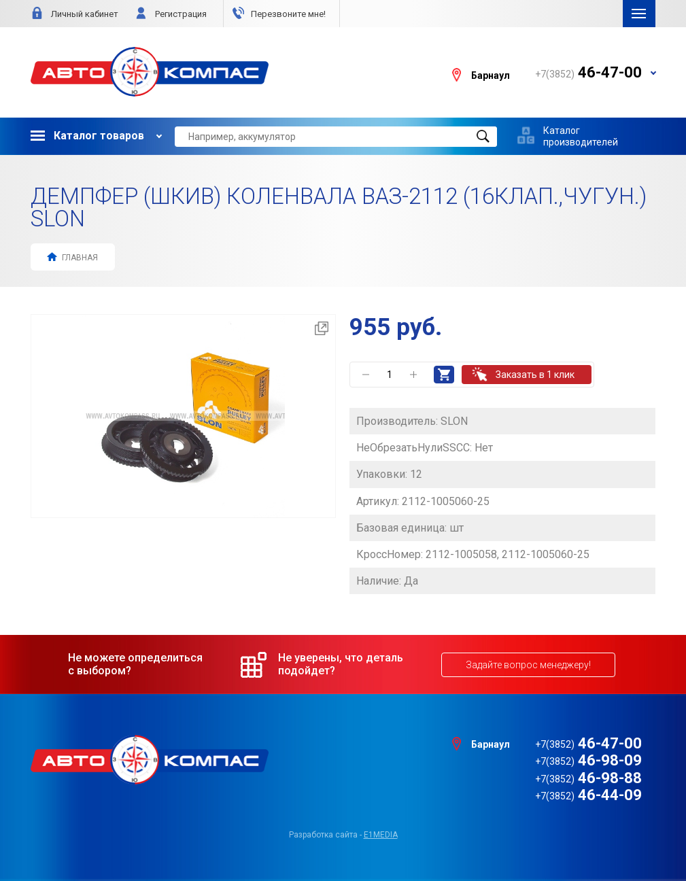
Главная (72, 256)
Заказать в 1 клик (535, 374)
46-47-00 (588, 743)
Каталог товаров (87, 135)
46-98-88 (588, 778)
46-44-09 (588, 795)
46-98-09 (588, 760)
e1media (381, 835)
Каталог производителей (580, 136)
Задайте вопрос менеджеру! (528, 664)
